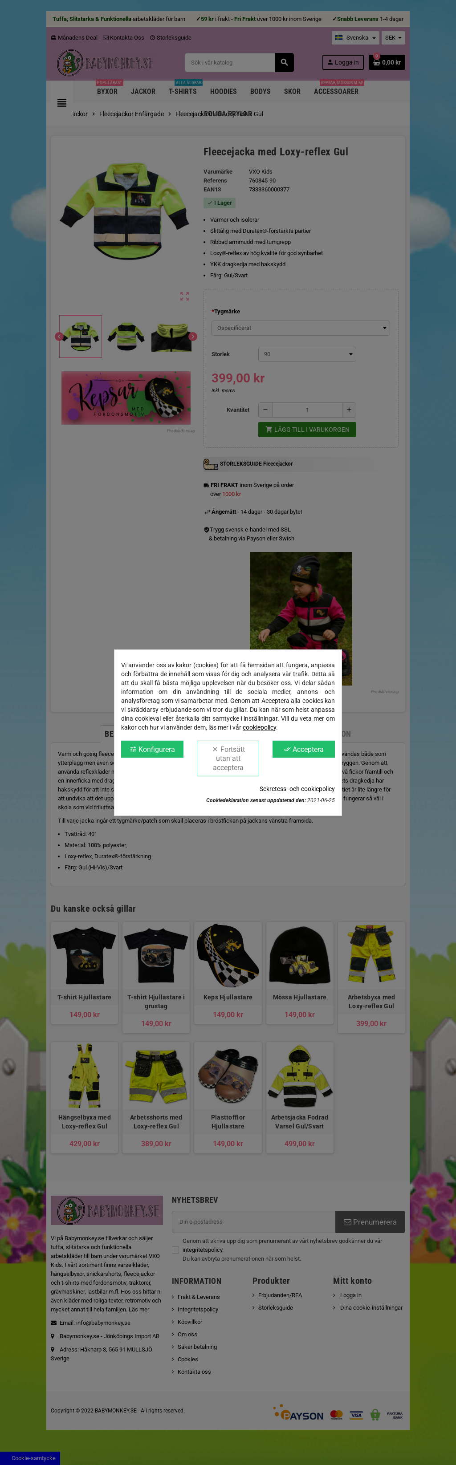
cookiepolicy (259, 726)
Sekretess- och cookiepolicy (297, 788)
